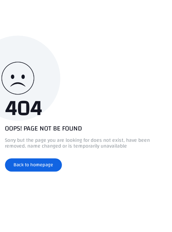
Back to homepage (33, 164)
